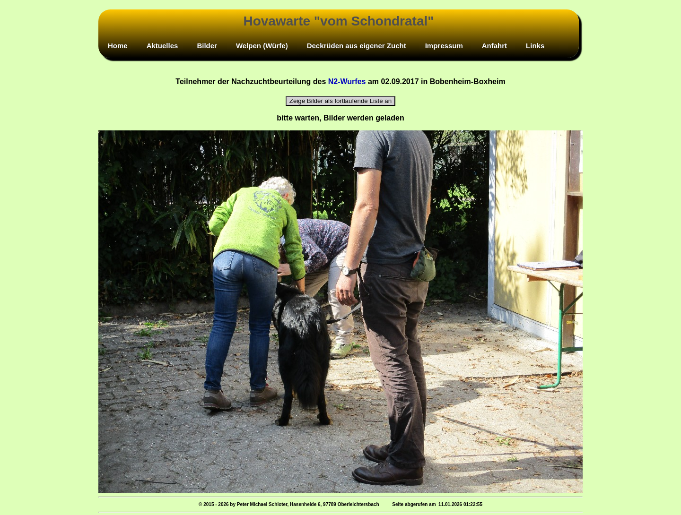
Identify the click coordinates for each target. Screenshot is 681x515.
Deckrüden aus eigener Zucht (356, 46)
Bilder (207, 46)
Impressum (444, 46)
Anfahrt (494, 46)
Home (118, 46)
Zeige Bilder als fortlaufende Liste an (340, 100)
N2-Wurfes (347, 81)
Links (535, 46)
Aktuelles (162, 46)
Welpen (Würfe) (262, 46)
